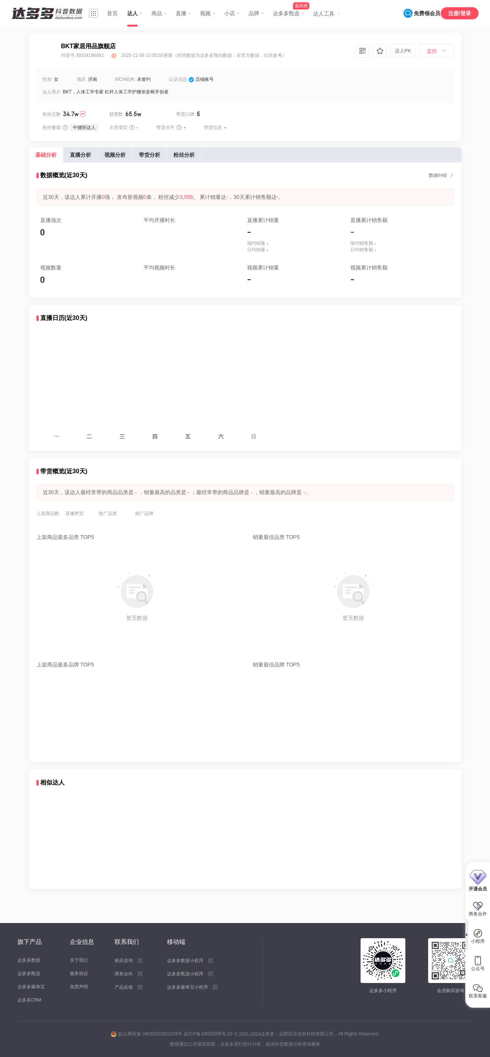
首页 (112, 13)
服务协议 (79, 973)
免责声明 (79, 986)
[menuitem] (436, 51)
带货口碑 (185, 114)
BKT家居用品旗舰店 (88, 46)
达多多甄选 (28, 973)
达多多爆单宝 (31, 986)
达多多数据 (28, 960)
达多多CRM (29, 1000)
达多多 (267, 1034)
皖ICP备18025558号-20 (208, 1034)
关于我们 (79, 960)
